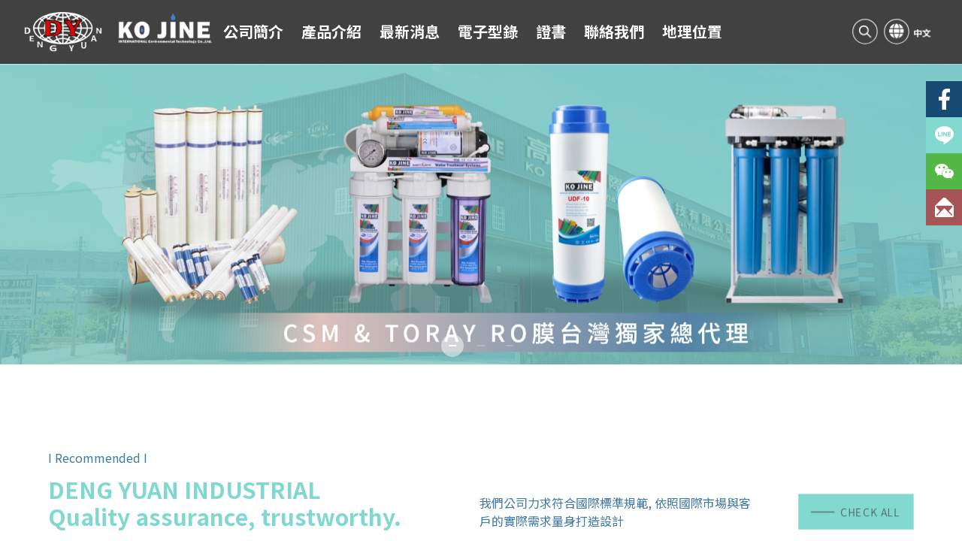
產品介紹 (331, 31)
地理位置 (692, 31)
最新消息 (410, 31)
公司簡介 (253, 31)
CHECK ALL (855, 511)
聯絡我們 (614, 31)
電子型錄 (488, 31)
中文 (922, 32)
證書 (551, 31)
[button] (452, 345)
